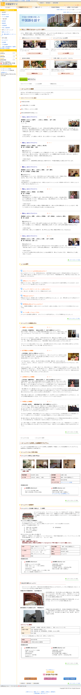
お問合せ (47, 691)
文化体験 (4, 42)
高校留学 (4, 23)
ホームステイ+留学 (40, 437)
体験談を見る (35, 73)
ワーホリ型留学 (5, 16)
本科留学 (4, 21)
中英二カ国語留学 (6, 27)
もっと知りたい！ (50, 669)
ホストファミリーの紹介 (26, 83)
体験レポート (37, 691)
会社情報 (28, 0)
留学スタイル (63, 9)
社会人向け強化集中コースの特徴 (17, 0)
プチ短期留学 (5, 44)
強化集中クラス (5, 14)
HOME (58, 9)
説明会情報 (36, 693)
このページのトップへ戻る (74, 259)
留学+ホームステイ (65, 73)
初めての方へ (5, 0)
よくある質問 (66, 53)
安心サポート (44, 693)
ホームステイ (5, 40)
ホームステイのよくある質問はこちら (60, 493)
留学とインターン (6, 32)
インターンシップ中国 (6, 68)
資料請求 (53, 691)
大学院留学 (4, 25)
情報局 (42, 691)
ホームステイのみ (25, 437)
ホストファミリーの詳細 (66, 482)
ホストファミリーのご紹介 (35, 53)
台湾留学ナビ (4, 72)
